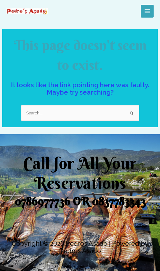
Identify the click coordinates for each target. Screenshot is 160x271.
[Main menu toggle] (147, 11)
